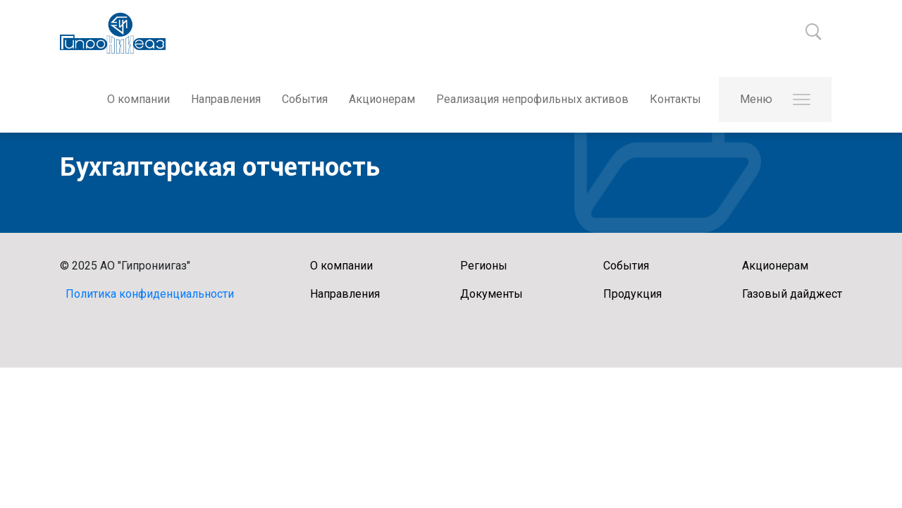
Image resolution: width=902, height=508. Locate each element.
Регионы (483, 265)
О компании (138, 99)
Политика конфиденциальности (150, 294)
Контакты (675, 99)
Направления (226, 99)
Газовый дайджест (792, 294)
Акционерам (382, 99)
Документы (491, 294)
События (305, 99)
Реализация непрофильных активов (532, 99)
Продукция (632, 294)
